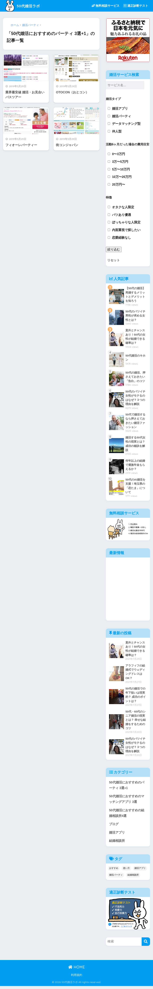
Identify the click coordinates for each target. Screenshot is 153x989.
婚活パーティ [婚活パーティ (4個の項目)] (116, 878)
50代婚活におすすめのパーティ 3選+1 (126, 787)
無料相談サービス (105, 5)
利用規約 (76, 978)
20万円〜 (118, 184)
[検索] (146, 945)
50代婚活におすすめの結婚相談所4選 (126, 815)
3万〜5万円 (120, 161)
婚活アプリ (120, 108)
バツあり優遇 (121, 215)
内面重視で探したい (126, 230)
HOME (76, 970)
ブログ (114, 827)
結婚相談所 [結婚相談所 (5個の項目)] (133, 878)
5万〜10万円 (121, 169)
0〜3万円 (118, 154)
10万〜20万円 (122, 177)
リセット (113, 260)
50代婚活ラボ (24, 5)
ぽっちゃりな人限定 (126, 222)
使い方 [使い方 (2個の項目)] (126, 871)
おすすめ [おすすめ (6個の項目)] (113, 871)
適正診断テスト (135, 5)
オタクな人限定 (123, 207)
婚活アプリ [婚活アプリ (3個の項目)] (140, 871)
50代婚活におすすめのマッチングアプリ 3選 (126, 801)
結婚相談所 (117, 844)
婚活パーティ (121, 116)
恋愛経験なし (121, 237)
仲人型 (117, 131)
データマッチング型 (126, 124)
